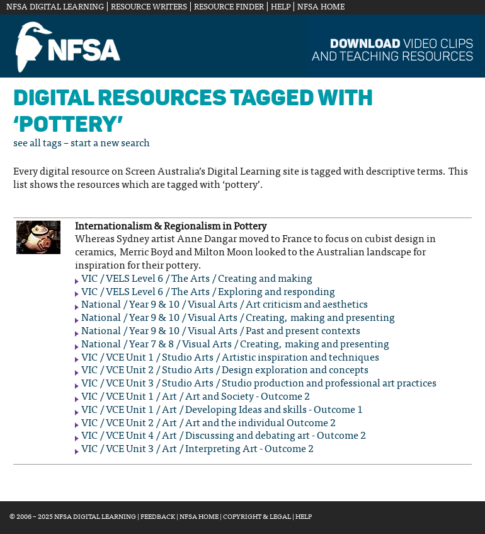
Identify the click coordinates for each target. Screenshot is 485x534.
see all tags (37, 144)
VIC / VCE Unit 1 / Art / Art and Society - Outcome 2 (195, 397)
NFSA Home (321, 7)
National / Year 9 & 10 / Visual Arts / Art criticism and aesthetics (224, 305)
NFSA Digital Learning (55, 7)
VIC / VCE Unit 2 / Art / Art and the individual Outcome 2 (208, 424)
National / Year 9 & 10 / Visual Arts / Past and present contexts (220, 332)
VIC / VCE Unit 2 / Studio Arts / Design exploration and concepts (224, 371)
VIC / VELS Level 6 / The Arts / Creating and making (196, 279)
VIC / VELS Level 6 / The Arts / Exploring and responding (208, 292)
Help (280, 7)
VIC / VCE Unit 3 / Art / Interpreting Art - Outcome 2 (197, 449)
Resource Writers (149, 7)
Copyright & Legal (257, 517)
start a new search (110, 144)
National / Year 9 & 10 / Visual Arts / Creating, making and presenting (238, 318)
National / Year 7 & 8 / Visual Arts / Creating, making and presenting (235, 345)
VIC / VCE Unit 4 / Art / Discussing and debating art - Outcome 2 (223, 436)
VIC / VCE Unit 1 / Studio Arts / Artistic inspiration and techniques (230, 358)
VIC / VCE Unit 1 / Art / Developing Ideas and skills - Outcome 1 (222, 410)
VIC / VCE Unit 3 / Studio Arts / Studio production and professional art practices (259, 384)
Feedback (157, 517)
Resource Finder (229, 7)
